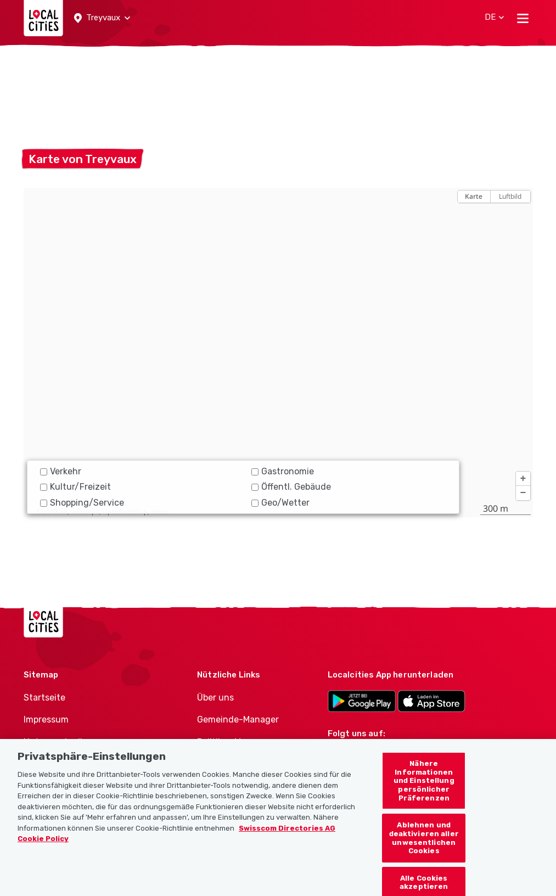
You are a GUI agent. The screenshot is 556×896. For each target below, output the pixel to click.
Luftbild (510, 196)
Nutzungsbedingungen (72, 742)
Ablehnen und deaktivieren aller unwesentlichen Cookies (424, 849)
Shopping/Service (82, 502)
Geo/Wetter (280, 502)
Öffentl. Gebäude (291, 486)
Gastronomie (282, 471)
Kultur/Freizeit (75, 486)
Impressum (46, 719)
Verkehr (60, 471)
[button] (102, 18)
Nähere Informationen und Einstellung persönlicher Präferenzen (424, 791)
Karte (473, 196)
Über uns (215, 697)
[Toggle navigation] (523, 18)
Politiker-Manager (233, 742)
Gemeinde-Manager (238, 719)
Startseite (44, 697)
